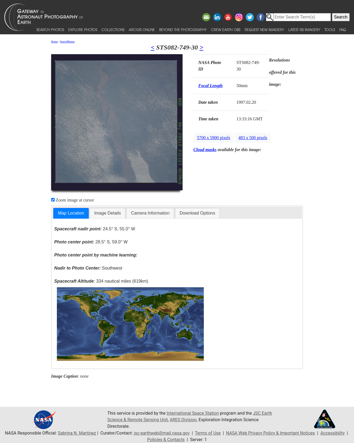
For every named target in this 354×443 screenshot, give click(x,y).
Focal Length (210, 85)
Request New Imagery (264, 29)
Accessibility (332, 433)
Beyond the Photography (183, 29)
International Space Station (193, 413)
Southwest (88, 268)
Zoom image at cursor (72, 200)
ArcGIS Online (142, 29)
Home (54, 41)
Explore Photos (82, 29)
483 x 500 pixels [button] (252, 137)
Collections (112, 29)
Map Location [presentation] (71, 213)
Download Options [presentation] (197, 213)
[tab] (71, 213)
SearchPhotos (67, 41)
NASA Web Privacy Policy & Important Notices (270, 433)
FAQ (342, 29)
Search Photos (50, 29)
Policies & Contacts (166, 439)
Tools (330, 29)
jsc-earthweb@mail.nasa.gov (162, 433)
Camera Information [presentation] (150, 213)
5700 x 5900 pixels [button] (213, 137)
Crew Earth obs (225, 29)
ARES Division (183, 419)
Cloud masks (205, 149)
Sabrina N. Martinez (77, 433)
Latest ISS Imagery (304, 29)
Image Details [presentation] (107, 213)
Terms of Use (208, 433)
